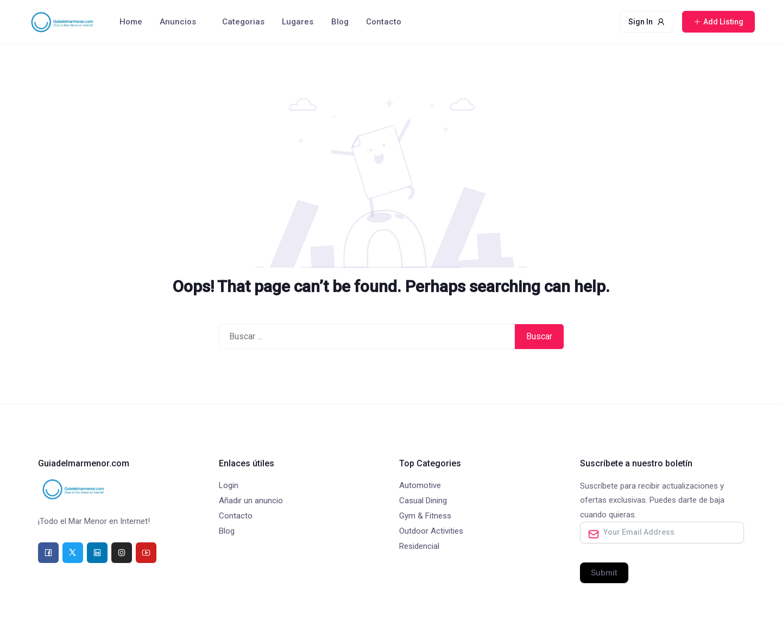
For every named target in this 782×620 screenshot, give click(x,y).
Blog (340, 22)
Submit (604, 573)
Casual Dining (423, 500)
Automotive (420, 485)
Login (228, 485)
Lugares (297, 22)
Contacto (383, 22)
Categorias (243, 22)
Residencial (419, 546)
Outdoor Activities (431, 531)
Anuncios (178, 22)
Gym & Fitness (425, 516)
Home (130, 22)
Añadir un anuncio (251, 500)
